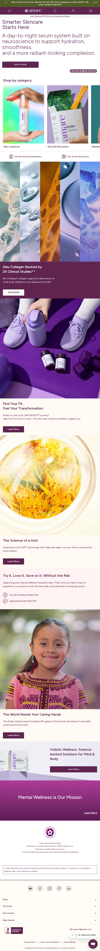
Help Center (50, 920)
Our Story (50, 906)
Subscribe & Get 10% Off (22, 601)
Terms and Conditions (49, 942)
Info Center (50, 913)
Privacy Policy (30, 942)
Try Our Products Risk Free (23, 595)
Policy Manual (69, 942)
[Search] (55, 11)
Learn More (13, 429)
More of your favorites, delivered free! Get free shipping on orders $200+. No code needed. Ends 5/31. (50, 3)
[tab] (83, 71)
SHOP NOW (20, 64)
